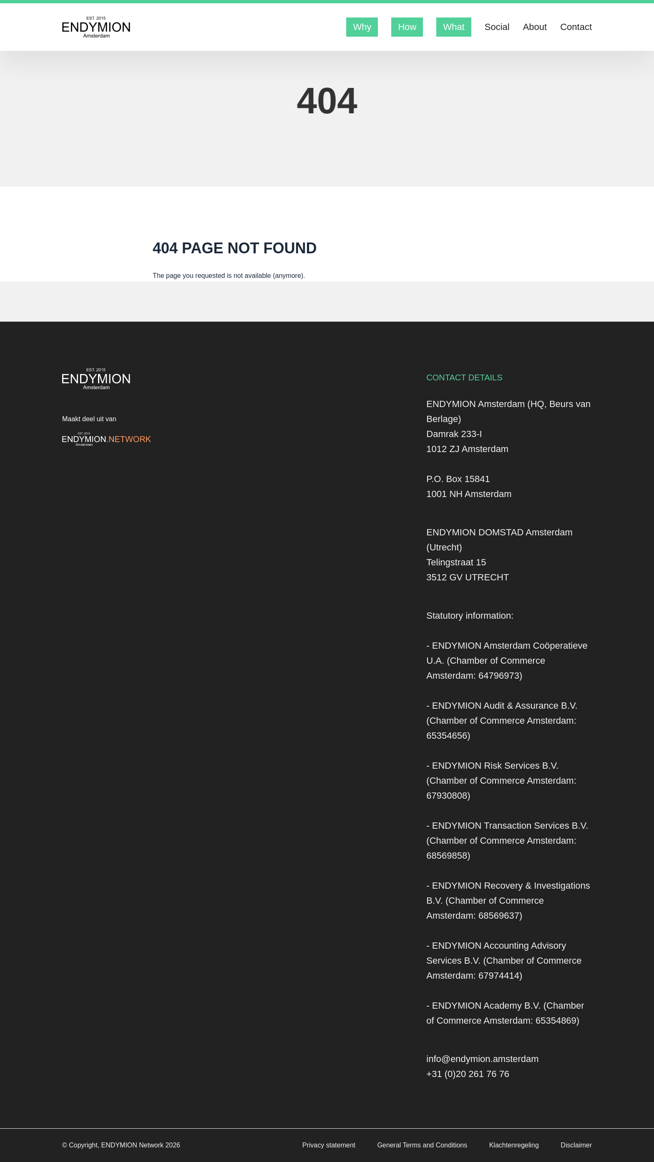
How (407, 27)
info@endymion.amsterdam (482, 1059)
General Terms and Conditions (423, 1145)
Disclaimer (576, 1145)
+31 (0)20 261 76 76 (467, 1074)
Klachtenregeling (515, 1145)
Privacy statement (329, 1145)
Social (497, 27)
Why (362, 27)
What (453, 27)
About (535, 27)
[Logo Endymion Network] (106, 439)
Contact (576, 27)
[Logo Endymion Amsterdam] (96, 27)
